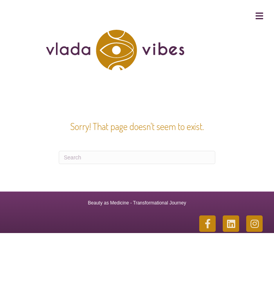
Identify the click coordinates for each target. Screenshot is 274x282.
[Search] (137, 157)
